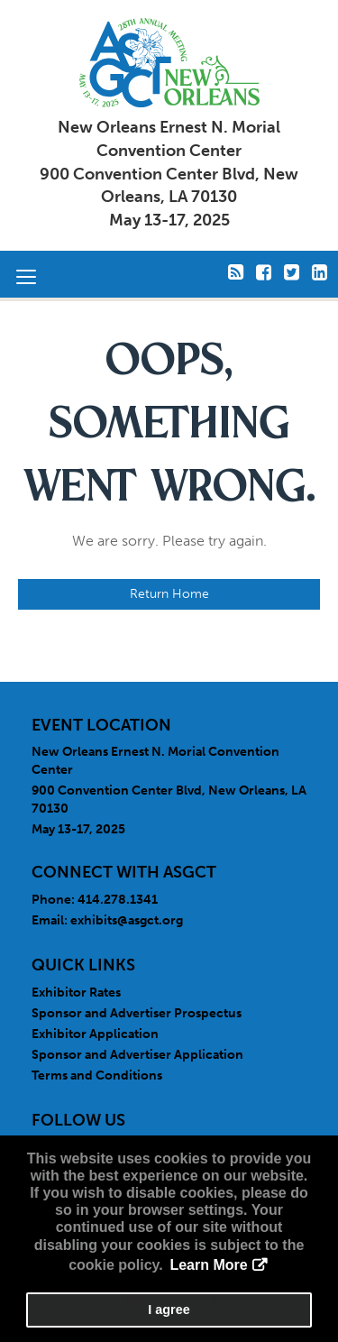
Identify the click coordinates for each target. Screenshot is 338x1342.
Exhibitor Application (95, 1034)
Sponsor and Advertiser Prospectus (137, 1013)
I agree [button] (168, 1309)
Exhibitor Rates (76, 992)
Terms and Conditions (97, 1075)
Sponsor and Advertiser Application (137, 1054)
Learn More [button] (208, 1265)
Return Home (169, 594)
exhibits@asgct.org (126, 920)
